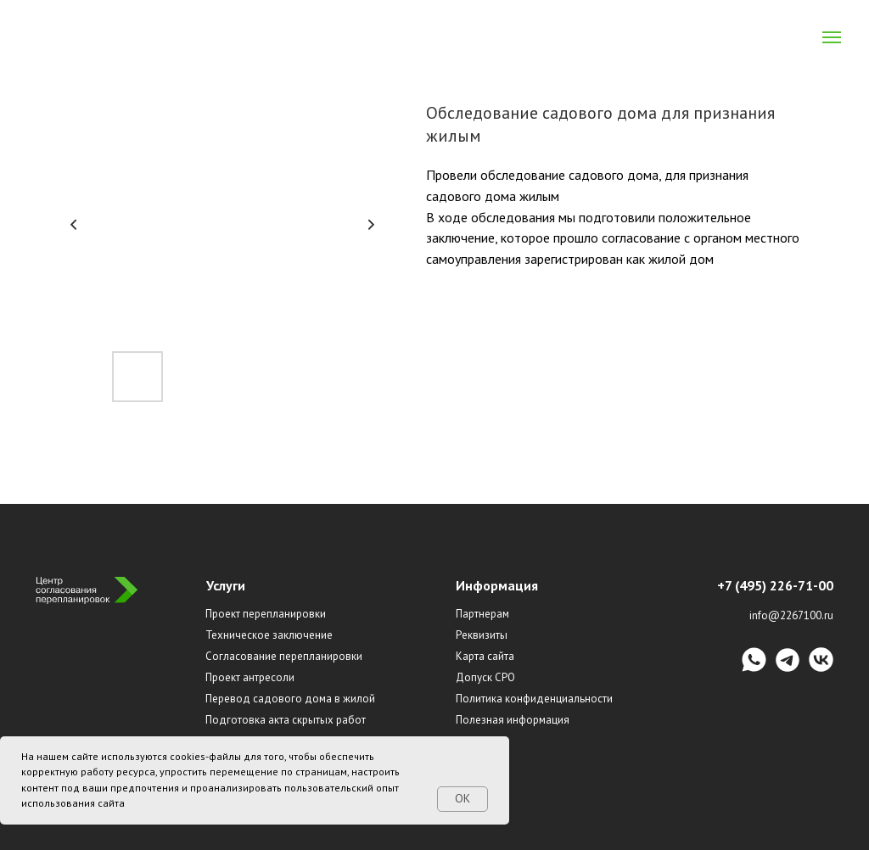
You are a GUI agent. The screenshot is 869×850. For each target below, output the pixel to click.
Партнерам (482, 614)
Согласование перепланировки (283, 656)
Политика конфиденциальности (534, 698)
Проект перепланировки (265, 614)
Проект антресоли (249, 677)
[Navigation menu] (831, 37)
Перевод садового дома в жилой (290, 698)
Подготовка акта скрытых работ (285, 720)
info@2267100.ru (791, 615)
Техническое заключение (269, 635)
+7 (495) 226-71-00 (775, 585)
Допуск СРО (485, 677)
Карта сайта (485, 656)
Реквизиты (481, 635)
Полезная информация (512, 720)
